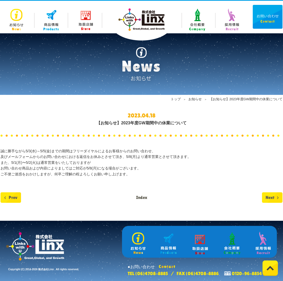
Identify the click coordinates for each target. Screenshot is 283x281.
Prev (13, 197)
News (18, 17)
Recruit (232, 17)
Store (85, 17)
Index (141, 197)
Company (198, 17)
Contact (267, 17)
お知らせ (195, 99)
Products (51, 17)
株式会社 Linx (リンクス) (141, 19)
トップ (176, 99)
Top (270, 268)
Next (270, 197)
